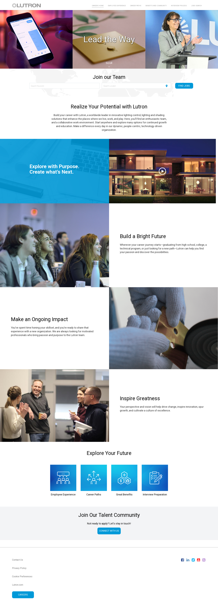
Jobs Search (196, 6)
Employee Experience (117, 6)
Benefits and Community (156, 6)
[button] (162, 171)
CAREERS (23, 594)
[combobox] (64, 86)
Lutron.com (17, 584)
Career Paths (135, 6)
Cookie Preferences (22, 576)
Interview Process (179, 6)
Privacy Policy (19, 568)
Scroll (109, 64)
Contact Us (17, 559)
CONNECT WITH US (109, 530)
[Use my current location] (166, 85)
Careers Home (98, 6)
